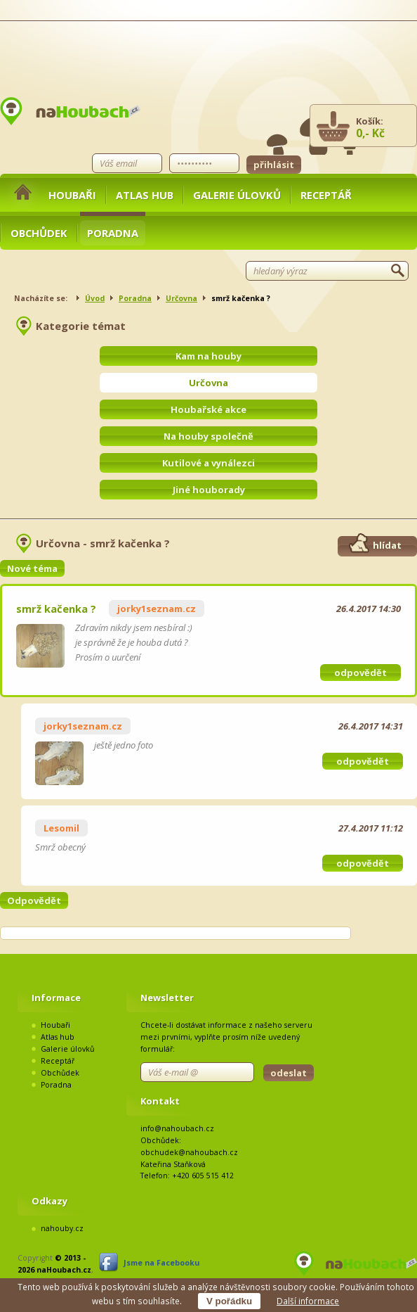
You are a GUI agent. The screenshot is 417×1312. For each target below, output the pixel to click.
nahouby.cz (62, 1228)
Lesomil (61, 828)
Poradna (112, 233)
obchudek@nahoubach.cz (189, 1152)
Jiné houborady (209, 489)
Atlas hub (144, 195)
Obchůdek (39, 233)
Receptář (326, 195)
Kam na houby (208, 356)
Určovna (181, 298)
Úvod (95, 298)
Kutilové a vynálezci (208, 463)
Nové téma (32, 568)
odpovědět (360, 672)
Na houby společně (208, 436)
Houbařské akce (208, 409)
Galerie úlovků (237, 195)
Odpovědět (34, 900)
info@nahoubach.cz (177, 1128)
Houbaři (72, 195)
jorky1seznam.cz (156, 608)
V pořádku (229, 1301)
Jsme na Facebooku (161, 1263)
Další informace (308, 1300)
